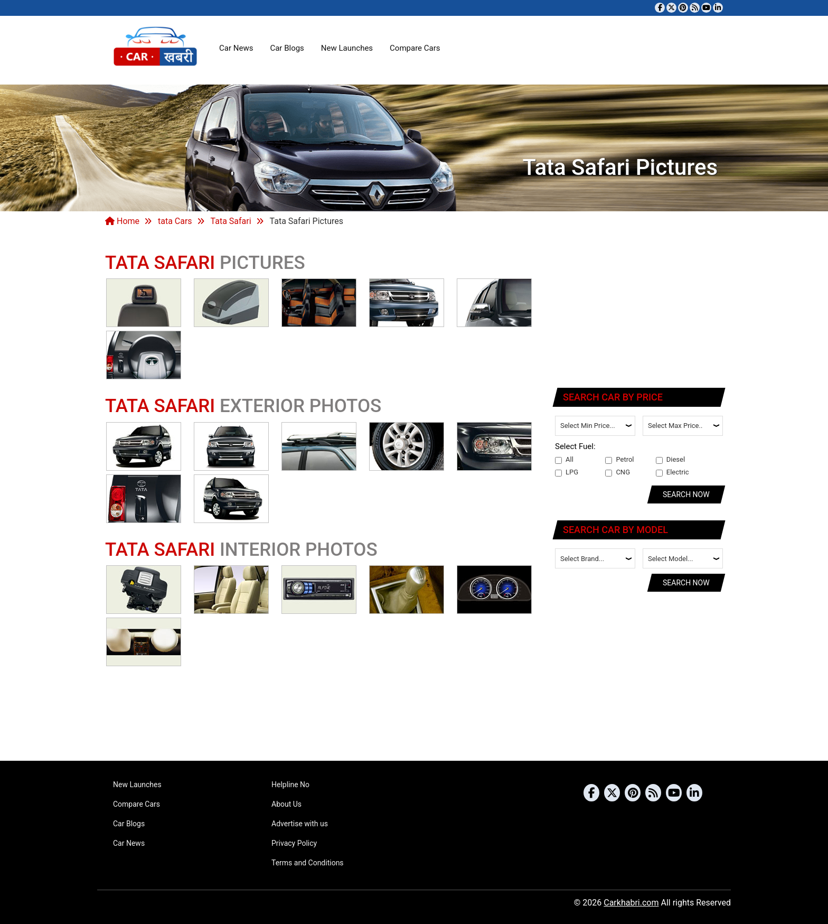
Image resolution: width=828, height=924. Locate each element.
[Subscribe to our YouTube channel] (706, 8)
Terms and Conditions (307, 862)
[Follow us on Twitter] (671, 8)
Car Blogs (287, 48)
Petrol (619, 459)
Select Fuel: (575, 446)
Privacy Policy (294, 843)
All (564, 459)
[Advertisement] (639, 309)
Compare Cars (415, 48)
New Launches (347, 48)
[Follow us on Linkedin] (718, 8)
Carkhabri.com (631, 903)
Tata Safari (231, 221)
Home (122, 221)
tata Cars (175, 221)
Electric (672, 472)
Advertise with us (299, 823)
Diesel (670, 459)
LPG (566, 472)
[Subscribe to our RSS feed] (695, 8)
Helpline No (290, 784)
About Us (286, 804)
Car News (236, 48)
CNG (617, 472)
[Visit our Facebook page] (660, 8)
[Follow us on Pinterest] (683, 8)
